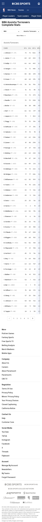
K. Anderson (8, 195)
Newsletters (7, 469)
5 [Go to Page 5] (28, 318)
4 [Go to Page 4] (24, 318)
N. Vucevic (7, 164)
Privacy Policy (7, 393)
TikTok (4, 436)
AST (34, 48)
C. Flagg (6, 121)
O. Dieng (6, 295)
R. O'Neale (7, 232)
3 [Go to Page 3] (20, 318)
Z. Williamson (8, 179)
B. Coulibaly (8, 243)
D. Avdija (6, 63)
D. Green (6, 79)
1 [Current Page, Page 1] (13, 318)
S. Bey (6, 259)
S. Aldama (7, 190)
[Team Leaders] (23, 16)
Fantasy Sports (8, 337)
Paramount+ (7, 375)
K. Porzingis (8, 269)
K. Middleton (8, 211)
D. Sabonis (7, 132)
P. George (7, 148)
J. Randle (7, 100)
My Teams (6, 473)
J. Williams (7, 306)
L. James (6, 58)
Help (3, 418)
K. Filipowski (8, 248)
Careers (5, 367)
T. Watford (7, 280)
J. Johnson (7, 53)
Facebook (6, 444)
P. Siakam (7, 137)
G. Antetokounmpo (10, 84)
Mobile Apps (7, 353)
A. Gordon (7, 222)
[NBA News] (11, 10)
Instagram (6, 440)
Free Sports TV (8, 341)
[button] (28, 10)
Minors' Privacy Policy (10, 396)
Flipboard (5, 456)
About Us (5, 363)
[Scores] (21, 10)
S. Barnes (7, 74)
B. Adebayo (7, 169)
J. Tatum (6, 90)
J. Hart (6, 111)
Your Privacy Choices (10, 400)
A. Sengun (7, 69)
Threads (5, 452)
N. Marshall (7, 158)
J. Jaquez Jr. (8, 116)
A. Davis (6, 201)
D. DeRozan (7, 127)
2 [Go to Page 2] (17, 318)
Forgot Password (8, 477)
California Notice (8, 408)
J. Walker (7, 274)
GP (25, 48)
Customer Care (8, 422)
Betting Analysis (8, 345)
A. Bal (5, 285)
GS (29, 48)
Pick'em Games (8, 333)
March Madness (8, 349)
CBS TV (4, 379)
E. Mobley (7, 153)
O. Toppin (7, 311)
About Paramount (9, 371)
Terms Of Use (7, 389)
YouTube (5, 432)
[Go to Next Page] (33, 318)
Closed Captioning (9, 404)
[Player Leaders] (8, 16)
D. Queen (7, 142)
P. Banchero (7, 95)
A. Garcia (7, 206)
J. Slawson (7, 216)
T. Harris (6, 264)
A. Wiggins (7, 237)
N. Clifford (7, 290)
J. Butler (6, 106)
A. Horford (7, 253)
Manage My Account (10, 465)
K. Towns (7, 185)
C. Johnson (7, 301)
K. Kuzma (7, 227)
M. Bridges (7, 174)
